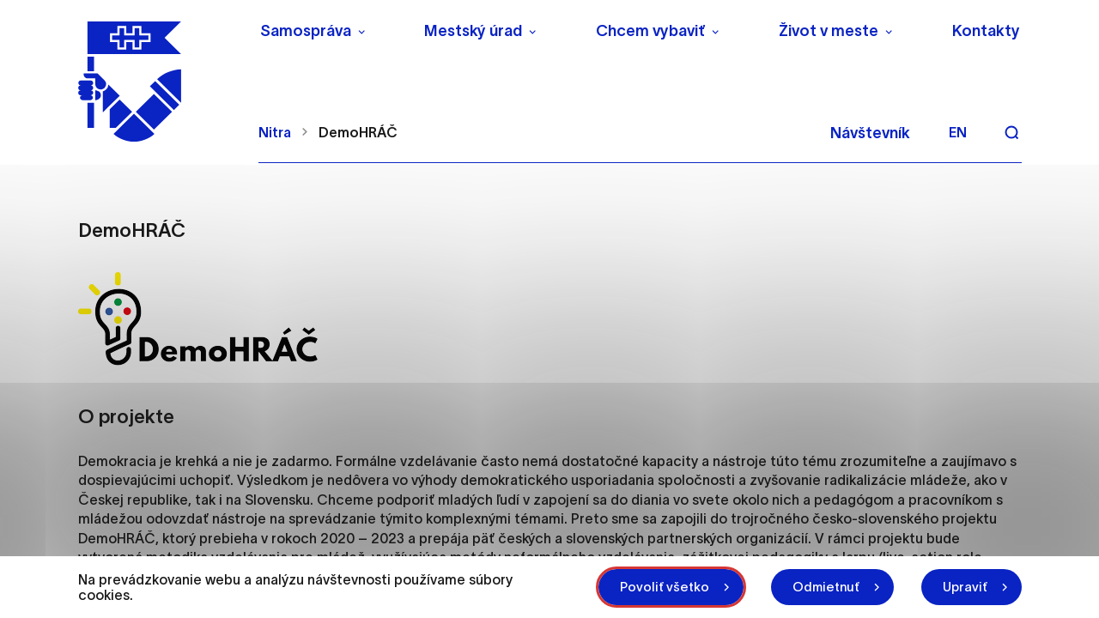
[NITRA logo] (157, 81)
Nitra (274, 132)
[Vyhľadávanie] (1011, 132)
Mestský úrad (473, 30)
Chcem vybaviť (650, 30)
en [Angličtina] (958, 132)
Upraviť (965, 586)
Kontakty (986, 30)
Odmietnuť (825, 586)
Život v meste (828, 30)
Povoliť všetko (664, 586)
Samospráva (305, 30)
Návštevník (870, 133)
